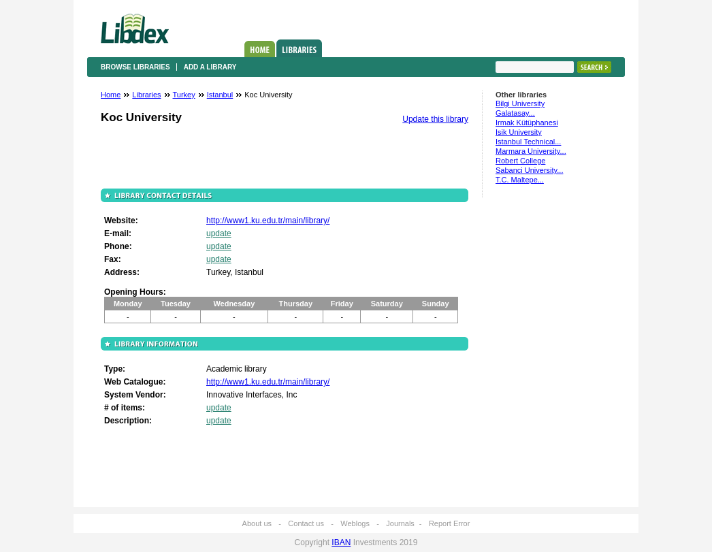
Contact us (306, 523)
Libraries (299, 48)
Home (259, 49)
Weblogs (355, 523)
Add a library (210, 67)
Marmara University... (531, 151)
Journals (400, 523)
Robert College (520, 161)
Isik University (519, 132)
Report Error (449, 523)
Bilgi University (520, 103)
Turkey (184, 95)
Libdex (135, 29)
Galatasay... (515, 113)
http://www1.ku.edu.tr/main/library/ (267, 220)
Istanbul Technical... (528, 141)
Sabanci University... (529, 170)
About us (257, 523)
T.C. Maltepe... (520, 180)
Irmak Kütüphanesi (527, 122)
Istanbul (220, 95)
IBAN (341, 542)
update (218, 233)
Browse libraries (135, 67)
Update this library (435, 119)
